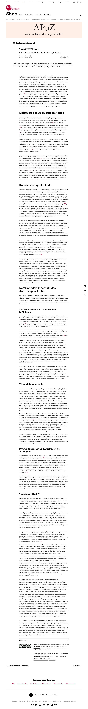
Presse (50, 701)
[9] (41, 254)
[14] (65, 378)
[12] (64, 335)
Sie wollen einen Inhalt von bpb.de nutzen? (44, 660)
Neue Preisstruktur (22, 683)
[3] (20, 127)
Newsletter (34, 701)
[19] (42, 520)
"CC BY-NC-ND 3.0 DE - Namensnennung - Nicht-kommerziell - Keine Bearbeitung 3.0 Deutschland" (51, 646)
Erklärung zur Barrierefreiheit (69, 701)
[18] (27, 472)
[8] (65, 203)
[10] (20, 318)
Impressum (14, 701)
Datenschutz (22, 701)
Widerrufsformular (70, 683)
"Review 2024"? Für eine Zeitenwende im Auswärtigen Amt (70, 19)
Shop (7, 19)
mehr (67, 2)
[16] (33, 419)
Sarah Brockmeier (25, 56)
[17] (44, 457)
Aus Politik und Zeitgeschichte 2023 (38, 19)
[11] (25, 323)
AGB (13, 683)
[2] (52, 122)
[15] (48, 393)
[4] (20, 131)
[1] (24, 93)
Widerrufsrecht (58, 683)
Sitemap (28, 701)
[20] (41, 541)
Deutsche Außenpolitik (51, 19)
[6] (40, 158)
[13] (28, 356)
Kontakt (45, 701)
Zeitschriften (12, 19)
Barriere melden (57, 701)
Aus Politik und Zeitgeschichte (23, 19)
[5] (32, 149)
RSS (40, 701)
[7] (30, 170)
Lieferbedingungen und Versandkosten (40, 683)
